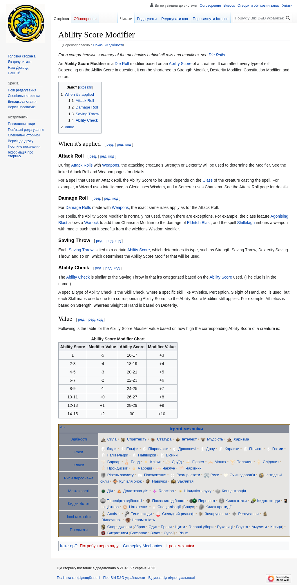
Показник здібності (108, 45)
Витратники (117, 533)
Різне (183, 533)
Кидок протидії (218, 507)
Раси (78, 452)
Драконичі (187, 449)
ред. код (124, 144)
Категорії (68, 546)
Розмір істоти (188, 475)
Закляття (186, 481)
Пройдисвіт (117, 468)
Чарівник (193, 468)
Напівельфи (117, 455)
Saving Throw (81, 250)
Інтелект (189, 439)
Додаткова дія (135, 491)
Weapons (110, 165)
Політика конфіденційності (78, 578)
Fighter (198, 462)
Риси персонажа (78, 478)
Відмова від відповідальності (171, 578)
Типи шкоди (141, 514)
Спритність (137, 439)
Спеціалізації (169, 507)
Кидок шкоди (268, 501)
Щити (180, 527)
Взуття (242, 527)
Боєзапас (138, 533)
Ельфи (132, 449)
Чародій (145, 468)
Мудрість (215, 439)
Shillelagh (246, 222)
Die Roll (122, 63)
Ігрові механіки (186, 428)
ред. (110, 144)
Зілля (155, 533)
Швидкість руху (197, 491)
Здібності (78, 439)
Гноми (277, 449)
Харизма (241, 439)
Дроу (210, 449)
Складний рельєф (178, 514)
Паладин (245, 462)
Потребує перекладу (99, 546)
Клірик (156, 462)
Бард (135, 462)
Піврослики (158, 449)
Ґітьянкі (255, 449)
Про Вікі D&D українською (124, 578)
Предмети (79, 530)
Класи (78, 465)
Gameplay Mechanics (142, 546)
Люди (112, 449)
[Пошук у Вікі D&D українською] (262, 18)
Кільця (276, 527)
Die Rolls (217, 55)
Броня (166, 527)
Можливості (78, 491)
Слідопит (271, 462)
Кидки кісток (78, 503)
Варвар (114, 462)
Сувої (168, 533)
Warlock (91, 222)
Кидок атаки (236, 501)
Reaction (166, 491)
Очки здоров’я (242, 475)
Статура (164, 439)
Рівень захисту (120, 475)
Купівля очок (130, 481)
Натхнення (138, 507)
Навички (159, 481)
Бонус (188, 507)
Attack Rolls (82, 165)
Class (207, 180)
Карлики (232, 449)
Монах (220, 462)
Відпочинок (112, 520)
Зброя (139, 527)
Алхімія (114, 514)
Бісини (172, 455)
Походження (155, 475)
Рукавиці (225, 527)
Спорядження (119, 527)
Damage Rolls (78, 207)
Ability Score (180, 63)
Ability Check (78, 277)
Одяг (152, 527)
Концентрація (234, 491)
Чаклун (168, 468)
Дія (110, 491)
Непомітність (143, 520)
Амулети (259, 527)
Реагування (248, 514)
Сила (112, 439)
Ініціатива (110, 507)
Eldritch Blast (199, 222)
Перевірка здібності (124, 501)
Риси (215, 475)
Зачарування (216, 514)
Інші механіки (78, 516)
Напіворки (147, 455)
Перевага (206, 501)
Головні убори (201, 527)
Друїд (177, 462)
